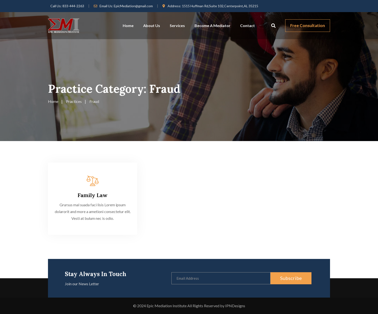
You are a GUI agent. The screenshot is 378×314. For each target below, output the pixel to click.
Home (128, 25)
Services (177, 25)
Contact (247, 25)
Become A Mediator (212, 25)
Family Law (93, 195)
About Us (151, 25)
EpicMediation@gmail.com (133, 6)
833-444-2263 (73, 6)
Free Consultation (307, 25)
